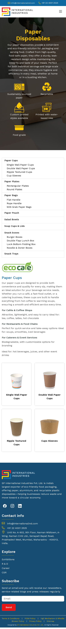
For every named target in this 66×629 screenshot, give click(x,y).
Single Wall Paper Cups (20, 164)
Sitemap (50, 621)
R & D (5, 564)
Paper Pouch (11, 212)
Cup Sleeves (14, 175)
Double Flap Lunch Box (20, 240)
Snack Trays (11, 253)
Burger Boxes (14, 237)
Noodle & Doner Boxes (19, 247)
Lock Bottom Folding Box (21, 244)
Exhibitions (8, 559)
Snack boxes (11, 232)
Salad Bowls (11, 219)
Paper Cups (11, 160)
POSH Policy (30, 618)
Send (9, 607)
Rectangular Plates (18, 185)
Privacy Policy (35, 621)
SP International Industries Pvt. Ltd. (30, 625)
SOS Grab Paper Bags (19, 207)
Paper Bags (11, 195)
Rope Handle (14, 203)
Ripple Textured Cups (19, 172)
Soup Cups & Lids (14, 226)
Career (6, 568)
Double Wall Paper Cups (21, 168)
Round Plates (14, 189)
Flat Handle (13, 199)
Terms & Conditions (10, 618)
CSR (4, 572)
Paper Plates (11, 181)
